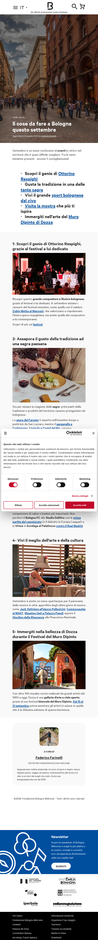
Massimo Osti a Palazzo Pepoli (44, 613)
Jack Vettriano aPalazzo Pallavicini (42, 609)
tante (26, 189)
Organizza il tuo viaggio (63, 920)
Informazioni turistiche (62, 915)
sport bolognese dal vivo (52, 197)
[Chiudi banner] (93, 433)
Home (15, 117)
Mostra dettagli (80, 496)
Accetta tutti (79, 505)
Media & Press (58, 933)
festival (38, 324)
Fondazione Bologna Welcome (27, 920)
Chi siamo (17, 915)
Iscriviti (61, 866)
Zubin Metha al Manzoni (28, 311)
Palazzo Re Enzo (20, 928)
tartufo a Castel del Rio (45, 428)
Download (56, 937)
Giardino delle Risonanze (28, 617)
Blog (21, 117)
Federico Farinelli (48, 135)
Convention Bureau (22, 933)
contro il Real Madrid (69, 526)
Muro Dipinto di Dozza (50, 219)
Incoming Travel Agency (24, 937)
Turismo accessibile (61, 928)
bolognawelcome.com (27, 779)
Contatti (16, 924)
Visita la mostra (40, 205)
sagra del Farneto (27, 420)
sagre (37, 189)
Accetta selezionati (49, 505)
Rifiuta (18, 505)
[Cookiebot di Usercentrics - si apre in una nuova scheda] (68, 433)
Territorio (56, 924)
